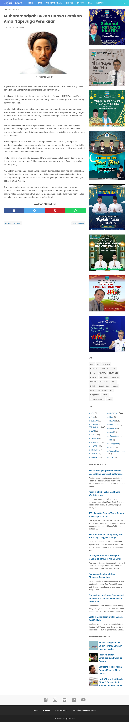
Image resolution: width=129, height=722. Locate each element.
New (113, 382)
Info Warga (104, 377)
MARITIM (115, 377)
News (39, 3)
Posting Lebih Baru (12, 223)
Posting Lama (78, 223)
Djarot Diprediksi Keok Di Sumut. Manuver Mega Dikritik (111, 670)
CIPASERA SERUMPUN (99, 369)
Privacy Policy (61, 710)
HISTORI (93, 377)
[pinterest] (55, 210)
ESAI (113, 369)
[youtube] (83, 701)
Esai (90, 3)
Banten (69, 3)
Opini (92, 390)
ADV (92, 364)
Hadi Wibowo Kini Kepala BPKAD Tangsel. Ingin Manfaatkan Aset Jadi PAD (111, 682)
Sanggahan (94, 395)
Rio (111, 390)
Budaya (80, 3)
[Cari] (123, 3)
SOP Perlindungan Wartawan (83, 710)
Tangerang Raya (54, 3)
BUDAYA (106, 364)
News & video (104, 386)
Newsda (115, 386)
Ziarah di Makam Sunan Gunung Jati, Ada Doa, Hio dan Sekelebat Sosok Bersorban (106, 598)
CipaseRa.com (70, 718)
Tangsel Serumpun (97, 399)
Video (109, 399)
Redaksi (100, 3)
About (36, 710)
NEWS (92, 386)
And (98, 364)
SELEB (104, 395)
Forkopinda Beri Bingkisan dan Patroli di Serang (110, 658)
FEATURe (102, 373)
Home (30, 3)
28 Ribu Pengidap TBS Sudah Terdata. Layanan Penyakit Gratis (110, 646)
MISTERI (93, 382)
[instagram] (55, 701)
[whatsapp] (75, 210)
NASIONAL (104, 382)
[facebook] (14, 210)
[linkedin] (73, 701)
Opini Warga (102, 390)
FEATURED (113, 373)
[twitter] (34, 210)
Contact (46, 710)
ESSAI (92, 373)
